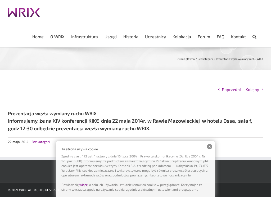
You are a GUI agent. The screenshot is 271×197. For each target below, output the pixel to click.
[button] (254, 36)
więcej (83, 184)
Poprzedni (231, 89)
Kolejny (252, 89)
